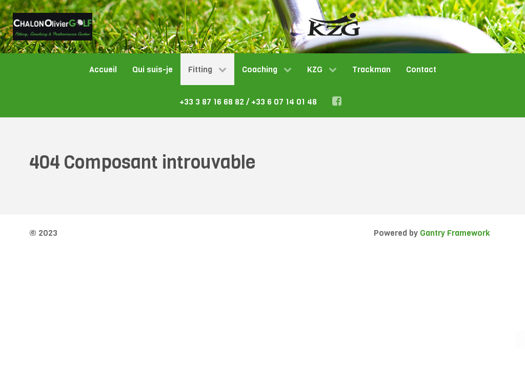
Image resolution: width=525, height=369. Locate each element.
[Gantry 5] (52, 26)
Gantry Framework (455, 233)
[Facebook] (339, 101)
